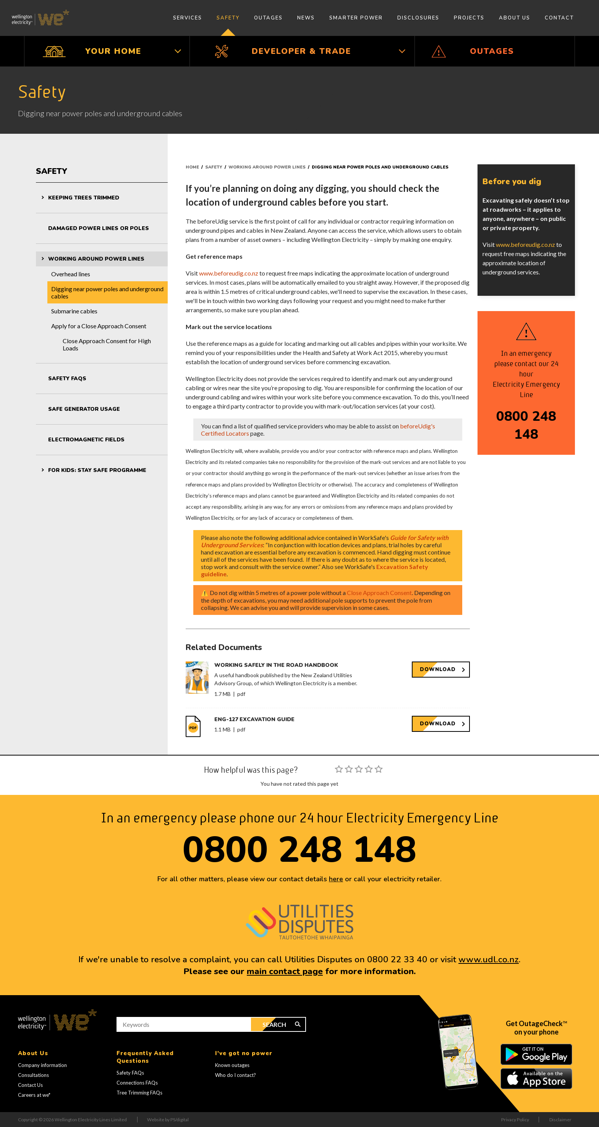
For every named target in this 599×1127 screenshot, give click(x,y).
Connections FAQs (137, 1083)
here (336, 879)
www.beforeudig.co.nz (228, 273)
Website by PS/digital (168, 1119)
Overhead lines (70, 273)
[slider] (359, 769)
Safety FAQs (67, 378)
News (306, 18)
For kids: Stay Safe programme (97, 470)
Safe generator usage (84, 409)
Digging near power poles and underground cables (107, 292)
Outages (268, 18)
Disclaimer (560, 1119)
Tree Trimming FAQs (139, 1093)
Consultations (33, 1075)
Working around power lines (96, 259)
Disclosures (418, 18)
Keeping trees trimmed (83, 197)
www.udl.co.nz (488, 959)
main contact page (285, 971)
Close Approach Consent (379, 592)
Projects (469, 18)
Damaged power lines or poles (98, 228)
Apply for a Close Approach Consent (98, 325)
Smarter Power (356, 18)
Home (192, 167)
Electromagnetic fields (86, 439)
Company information (42, 1065)
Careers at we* (34, 1095)
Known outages (232, 1065)
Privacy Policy (515, 1119)
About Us (514, 18)
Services (187, 18)
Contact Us (30, 1085)
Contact (559, 18)
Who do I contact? (235, 1075)
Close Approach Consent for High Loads (107, 344)
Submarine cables (74, 311)
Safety (228, 18)
